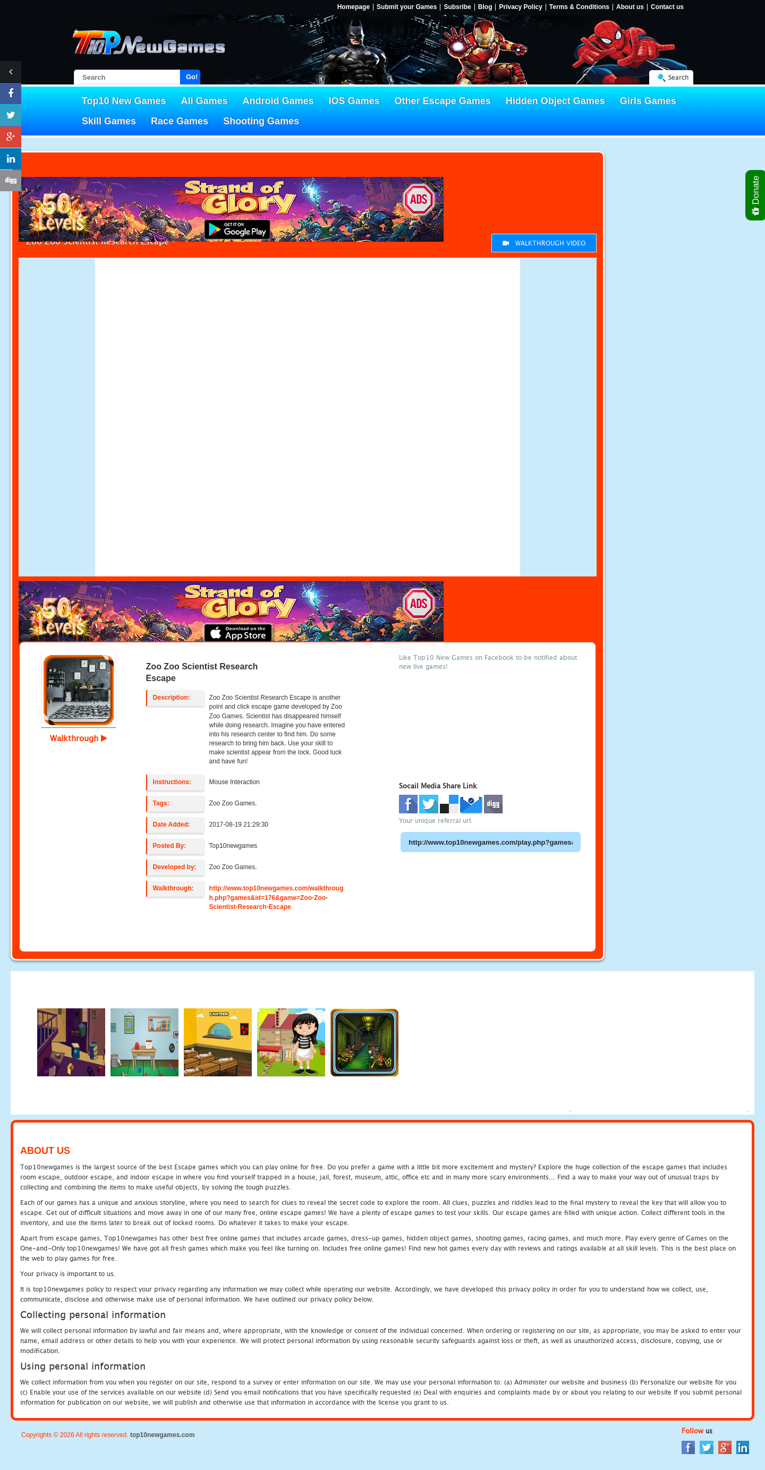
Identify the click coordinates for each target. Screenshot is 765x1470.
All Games (204, 101)
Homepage (353, 7)
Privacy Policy (520, 7)
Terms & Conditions (579, 7)
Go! (192, 77)
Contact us (667, 7)
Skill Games (109, 121)
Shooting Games (261, 121)
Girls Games (648, 101)
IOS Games (354, 101)
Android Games (278, 101)
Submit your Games (407, 7)
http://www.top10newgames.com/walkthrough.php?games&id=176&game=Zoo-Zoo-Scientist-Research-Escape (276, 897)
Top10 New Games (124, 101)
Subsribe (457, 7)
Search (678, 77)
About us (630, 7)
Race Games (179, 121)
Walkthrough (78, 738)
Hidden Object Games (555, 101)
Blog (485, 7)
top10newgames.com (162, 1435)
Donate (756, 195)
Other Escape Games (443, 101)
